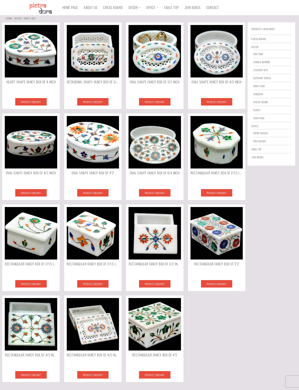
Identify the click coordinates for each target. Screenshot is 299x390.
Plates (256, 110)
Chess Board (113, 7)
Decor (133, 7)
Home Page (70, 7)
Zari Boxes (193, 7)
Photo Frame (260, 102)
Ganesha (258, 94)
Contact (212, 7)
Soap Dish (258, 118)
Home (9, 18)
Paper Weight (260, 133)
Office (150, 7)
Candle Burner (261, 62)
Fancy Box (259, 86)
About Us (90, 7)
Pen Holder (259, 141)
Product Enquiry (31, 102)
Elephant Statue (262, 78)
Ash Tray (258, 54)
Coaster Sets (260, 70)
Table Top (171, 7)
